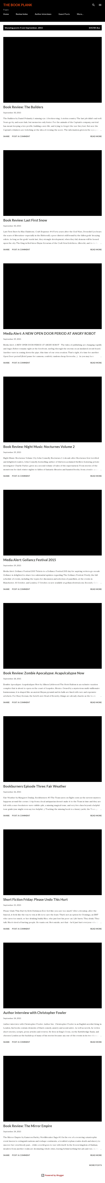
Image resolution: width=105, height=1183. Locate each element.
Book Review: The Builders (23, 107)
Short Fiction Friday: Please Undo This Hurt (35, 899)
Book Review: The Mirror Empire (27, 1126)
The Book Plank (17, 5)
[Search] (93, 5)
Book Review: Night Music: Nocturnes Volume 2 (39, 447)
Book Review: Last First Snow (25, 220)
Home (6, 14)
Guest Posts (64, 14)
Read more (96, 136)
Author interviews (43, 14)
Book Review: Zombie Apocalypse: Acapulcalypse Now (43, 673)
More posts (95, 1165)
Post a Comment (21, 136)
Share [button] (6, 136)
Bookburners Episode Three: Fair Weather (34, 786)
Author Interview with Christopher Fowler (34, 1013)
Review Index (22, 14)
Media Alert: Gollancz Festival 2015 (29, 560)
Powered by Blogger (52, 1175)
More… (80, 14)
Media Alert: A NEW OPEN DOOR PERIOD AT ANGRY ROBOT (49, 333)
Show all (94, 27)
